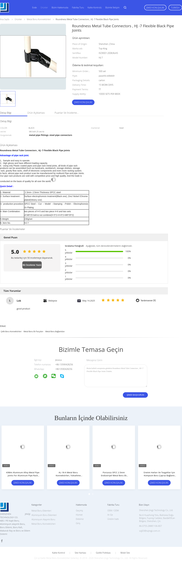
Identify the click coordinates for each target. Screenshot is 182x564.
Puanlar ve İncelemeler (67, 112)
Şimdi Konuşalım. (155, 7)
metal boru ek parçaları (33, 331)
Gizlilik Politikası (103, 553)
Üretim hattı (113, 519)
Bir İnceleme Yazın (32, 265)
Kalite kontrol (58, 553)
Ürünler (44, 7)
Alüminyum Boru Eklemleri (44, 515)
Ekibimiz (80, 519)
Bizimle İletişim (112, 7)
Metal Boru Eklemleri (41, 510)
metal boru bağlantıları (55, 331)
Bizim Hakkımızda (60, 7)
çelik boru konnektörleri (11, 331)
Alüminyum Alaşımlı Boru (43, 519)
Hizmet (79, 514)
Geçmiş (79, 510)
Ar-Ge (110, 514)
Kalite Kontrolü (95, 7)
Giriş (78, 523)
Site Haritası (80, 553)
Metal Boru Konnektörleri (44, 523)
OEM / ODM (113, 510)
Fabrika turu (78, 7)
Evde (34, 7)
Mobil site (125, 553)
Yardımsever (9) (148, 300)
